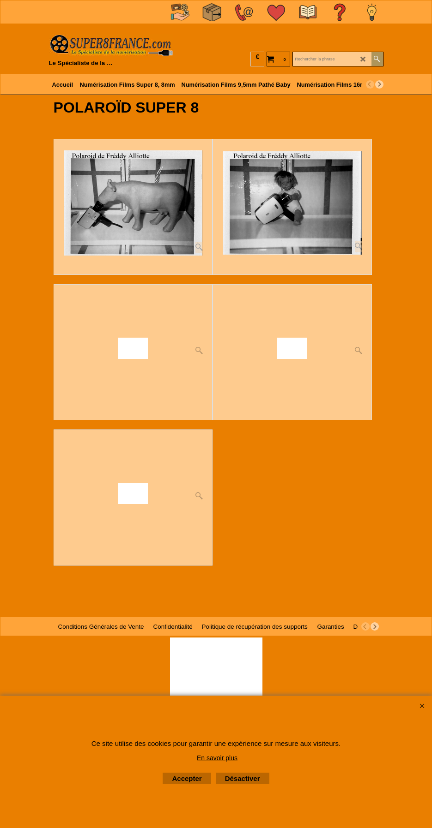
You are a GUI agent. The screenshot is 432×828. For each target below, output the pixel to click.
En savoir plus (217, 758)
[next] (379, 84)
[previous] (370, 84)
